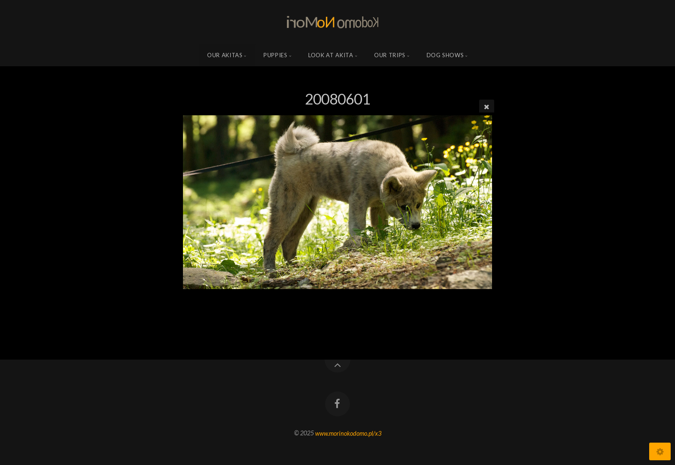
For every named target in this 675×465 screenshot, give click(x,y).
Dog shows (445, 55)
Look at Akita (330, 55)
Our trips (390, 55)
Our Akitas (225, 55)
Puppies (275, 55)
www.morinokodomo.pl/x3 (348, 433)
